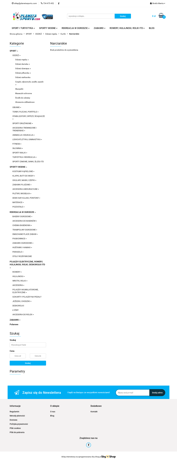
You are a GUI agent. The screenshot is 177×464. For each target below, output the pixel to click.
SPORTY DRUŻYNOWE (22, 123)
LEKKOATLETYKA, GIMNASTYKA (27, 139)
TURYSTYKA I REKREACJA (24, 157)
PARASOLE (18, 252)
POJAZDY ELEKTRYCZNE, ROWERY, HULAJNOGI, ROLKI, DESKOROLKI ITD (27, 264)
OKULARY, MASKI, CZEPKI (24, 180)
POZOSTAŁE (18, 207)
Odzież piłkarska (23, 73)
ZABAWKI (100, 28)
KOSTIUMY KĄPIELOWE (23, 171)
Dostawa (13, 420)
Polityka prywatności (19, 424)
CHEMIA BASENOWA (22, 225)
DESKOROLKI (18, 306)
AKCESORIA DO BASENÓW (24, 221)
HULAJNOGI (18, 276)
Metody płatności (17, 416)
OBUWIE (16, 107)
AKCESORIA (18, 285)
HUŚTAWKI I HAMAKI (22, 247)
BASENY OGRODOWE (22, 216)
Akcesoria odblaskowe (24, 102)
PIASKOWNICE (19, 238)
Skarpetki (19, 89)
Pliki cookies (15, 428)
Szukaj (28, 363)
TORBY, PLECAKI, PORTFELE (25, 112)
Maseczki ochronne (23, 93)
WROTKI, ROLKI (20, 281)
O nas (52, 411)
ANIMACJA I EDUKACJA (23, 135)
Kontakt (94, 411)
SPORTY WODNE (48, 28)
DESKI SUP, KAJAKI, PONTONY (26, 198)
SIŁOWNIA (17, 148)
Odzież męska (22, 60)
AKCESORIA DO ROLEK (23, 314)
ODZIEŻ (16, 55)
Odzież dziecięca (23, 68)
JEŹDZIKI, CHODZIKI (22, 301)
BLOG (151, 28)
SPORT (14, 51)
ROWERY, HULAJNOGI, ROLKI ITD (127, 28)
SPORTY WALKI (19, 153)
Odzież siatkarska (22, 77)
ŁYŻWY (15, 310)
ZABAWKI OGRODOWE (22, 243)
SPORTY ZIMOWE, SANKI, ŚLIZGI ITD (28, 161)
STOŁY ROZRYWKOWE (22, 256)
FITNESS (16, 144)
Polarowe (14, 324)
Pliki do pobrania (17, 432)
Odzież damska (22, 64)
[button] (15, 406)
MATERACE (18, 202)
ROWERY (17, 272)
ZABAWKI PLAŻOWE (22, 185)
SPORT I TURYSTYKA (23, 28)
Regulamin (14, 411)
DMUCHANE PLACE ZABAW (25, 234)
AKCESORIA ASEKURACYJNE (25, 189)
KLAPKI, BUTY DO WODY (23, 176)
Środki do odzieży (22, 98)
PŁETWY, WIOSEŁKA (21, 193)
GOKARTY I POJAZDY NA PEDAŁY (26, 297)
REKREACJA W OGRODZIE (76, 28)
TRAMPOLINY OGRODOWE (24, 230)
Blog (52, 416)
